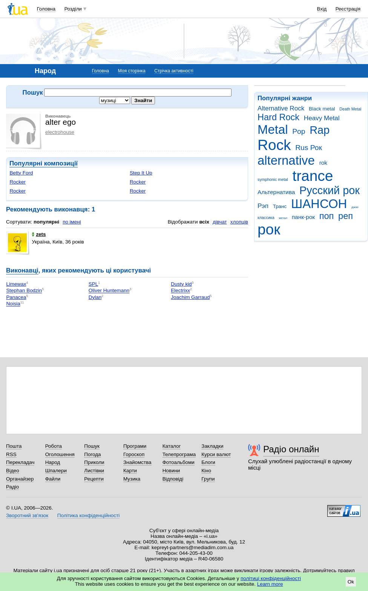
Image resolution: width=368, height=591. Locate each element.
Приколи (94, 462)
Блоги (208, 462)
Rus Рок (308, 148)
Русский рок (329, 190)
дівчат (220, 222)
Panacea (16, 297)
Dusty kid (181, 284)
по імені (72, 222)
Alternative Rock (281, 108)
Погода (92, 454)
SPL (93, 284)
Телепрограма (179, 454)
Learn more (270, 584)
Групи (208, 479)
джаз (354, 207)
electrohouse (59, 132)
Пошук (92, 446)
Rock (274, 145)
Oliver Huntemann (109, 291)
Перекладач (20, 462)
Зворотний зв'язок (27, 515)
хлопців (239, 222)
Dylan (95, 297)
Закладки (212, 446)
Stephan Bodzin (24, 291)
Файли (53, 479)
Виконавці (22, 270)
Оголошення (60, 454)
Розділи (73, 9)
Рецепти (94, 479)
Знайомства (137, 462)
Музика (131, 479)
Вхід (322, 9)
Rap (320, 130)
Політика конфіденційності (88, 515)
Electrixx (180, 291)
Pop (298, 131)
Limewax (16, 284)
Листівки (94, 470)
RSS (11, 454)
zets (39, 234)
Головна (46, 9)
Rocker (17, 182)
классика (266, 217)
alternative (286, 160)
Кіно (206, 470)
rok (323, 162)
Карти (130, 470)
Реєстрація (348, 9)
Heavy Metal (322, 118)
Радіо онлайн (291, 449)
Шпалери (56, 470)
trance (312, 176)
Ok (351, 582)
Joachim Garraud (190, 297)
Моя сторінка (132, 70)
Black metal (322, 109)
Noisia (13, 304)
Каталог (172, 446)
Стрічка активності (173, 70)
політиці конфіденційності (271, 578)
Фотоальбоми (179, 462)
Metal (273, 129)
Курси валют (216, 454)
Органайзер (20, 479)
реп (345, 216)
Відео (12, 470)
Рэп (263, 206)
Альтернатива (276, 192)
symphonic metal (273, 179)
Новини (171, 470)
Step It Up (141, 173)
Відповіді (173, 479)
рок (269, 229)
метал (283, 218)
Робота (53, 446)
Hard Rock (278, 117)
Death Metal (350, 109)
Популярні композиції (43, 163)
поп (326, 216)
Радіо (12, 487)
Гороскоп (133, 454)
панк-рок (303, 217)
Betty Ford (21, 173)
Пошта (13, 446)
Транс (280, 206)
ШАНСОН (319, 204)
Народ (52, 462)
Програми (134, 446)
